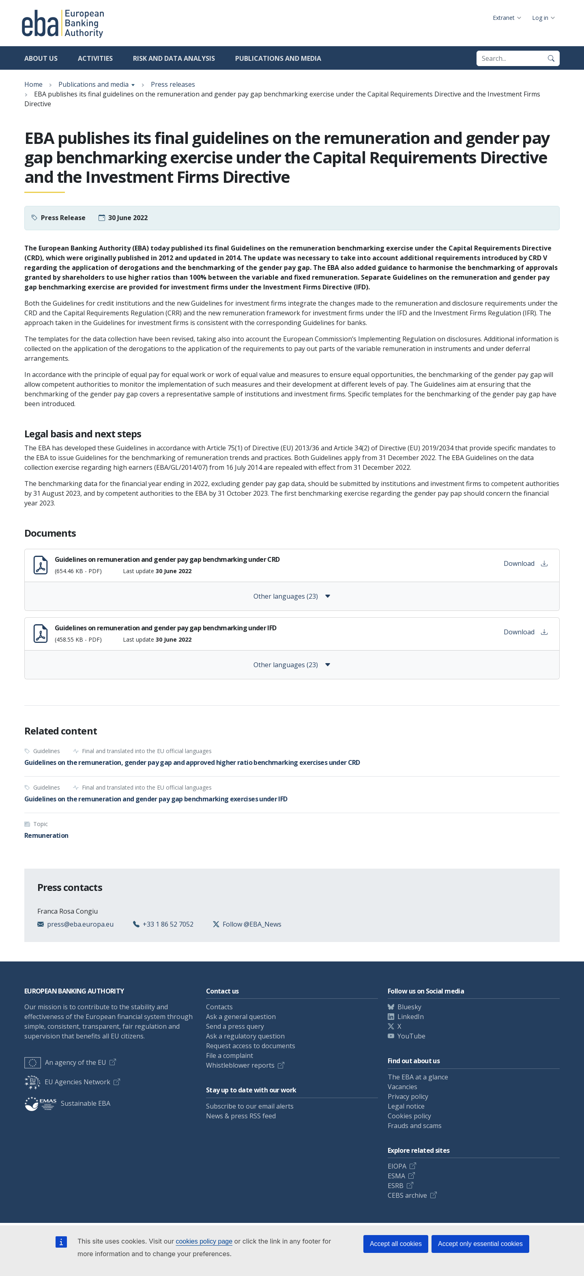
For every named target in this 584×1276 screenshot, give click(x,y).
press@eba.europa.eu (80, 924)
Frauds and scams (415, 1125)
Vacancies (402, 1086)
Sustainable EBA (67, 1103)
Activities (95, 58)
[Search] (551, 58)
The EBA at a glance (418, 1077)
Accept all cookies (396, 1243)
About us (41, 58)
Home (33, 84)
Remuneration (46, 835)
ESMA (396, 1175)
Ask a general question (241, 1016)
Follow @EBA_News (252, 924)
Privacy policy (408, 1096)
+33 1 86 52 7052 (168, 924)
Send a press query (235, 1026)
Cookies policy (409, 1115)
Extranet (504, 17)
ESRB (396, 1185)
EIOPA (397, 1166)
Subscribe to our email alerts (250, 1106)
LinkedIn (410, 1016)
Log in (540, 17)
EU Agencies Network (67, 1081)
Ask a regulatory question (245, 1036)
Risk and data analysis (174, 58)
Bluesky (409, 1006)
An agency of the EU (65, 1062)
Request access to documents (250, 1045)
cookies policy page (204, 1241)
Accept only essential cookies (480, 1243)
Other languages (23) (292, 596)
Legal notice (406, 1106)
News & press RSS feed (241, 1115)
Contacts (219, 1006)
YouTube (411, 1036)
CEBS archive (407, 1195)
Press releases (173, 84)
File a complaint (229, 1055)
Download (526, 563)
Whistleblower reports (240, 1065)
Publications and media (278, 58)
